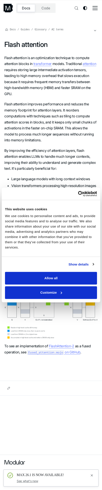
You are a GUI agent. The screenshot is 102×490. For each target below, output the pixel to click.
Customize (51, 292)
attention (89, 64)
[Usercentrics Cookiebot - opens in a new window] (78, 194)
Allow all (51, 278)
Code (45, 8)
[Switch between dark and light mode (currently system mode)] (85, 8)
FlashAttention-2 (61, 346)
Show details (79, 264)
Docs (26, 8)
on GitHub (53, 352)
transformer (42, 64)
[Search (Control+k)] (76, 8)
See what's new (27, 481)
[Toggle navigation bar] (95, 8)
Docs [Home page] (10, 29)
